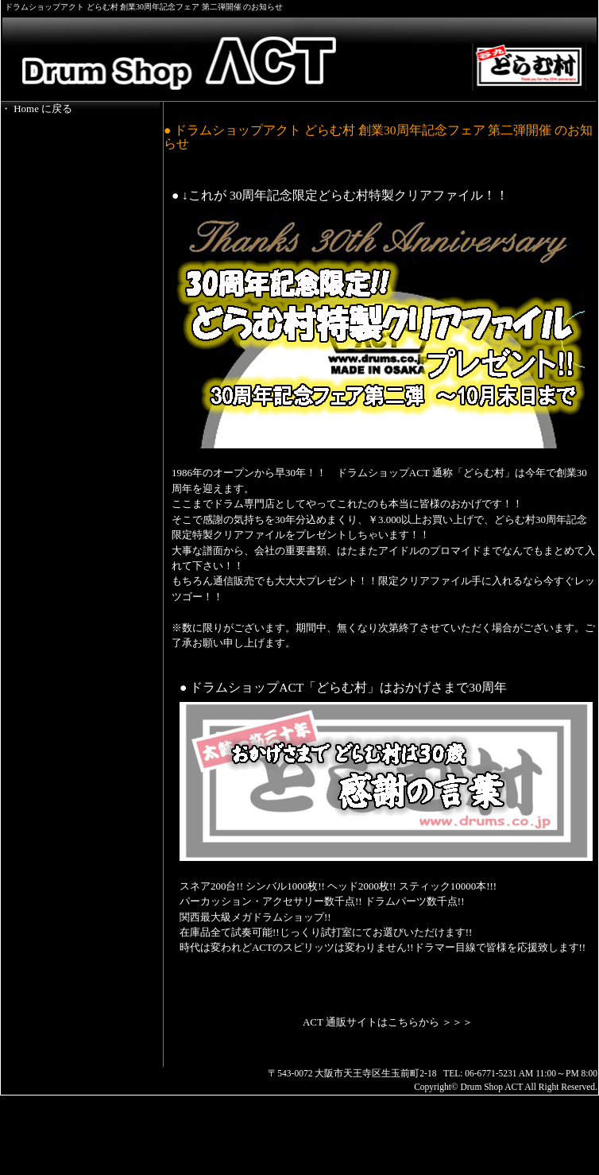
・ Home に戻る (36, 108)
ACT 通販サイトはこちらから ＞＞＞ (388, 1022)
